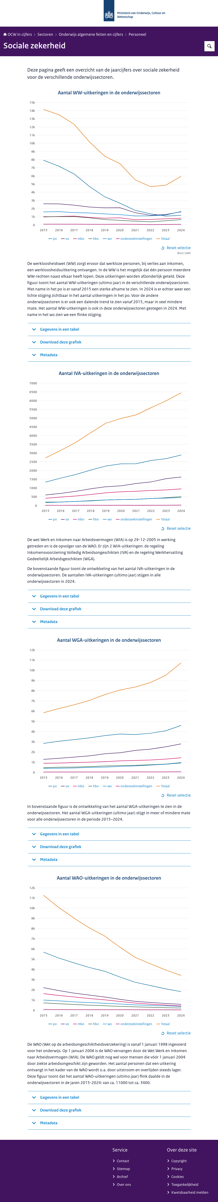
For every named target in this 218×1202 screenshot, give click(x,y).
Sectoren (45, 34)
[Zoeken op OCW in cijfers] (209, 46)
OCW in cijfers (17, 34)
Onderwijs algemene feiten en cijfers (91, 34)
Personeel (137, 34)
